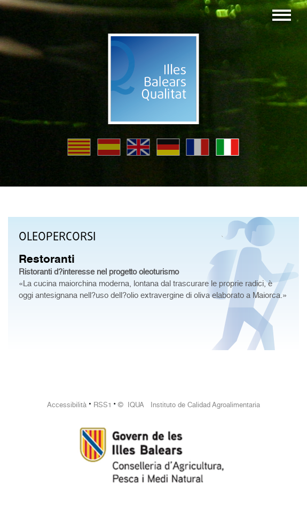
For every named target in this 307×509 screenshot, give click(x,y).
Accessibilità (66, 405)
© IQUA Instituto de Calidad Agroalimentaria (189, 405)
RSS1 (102, 405)
